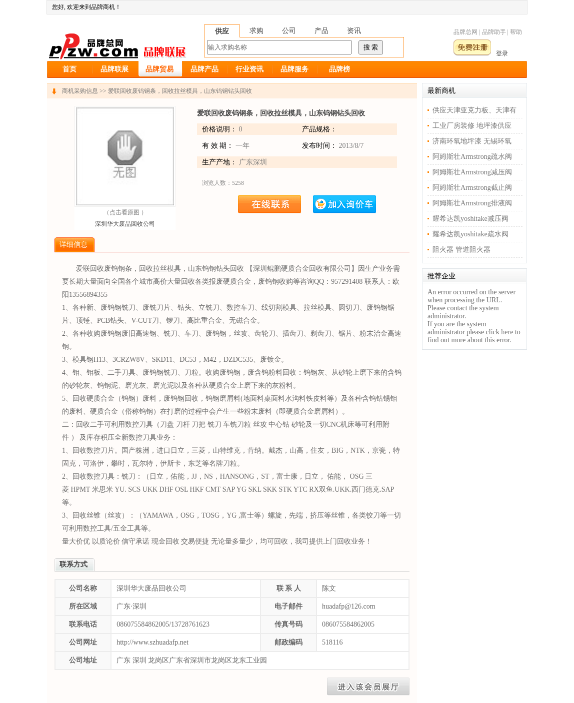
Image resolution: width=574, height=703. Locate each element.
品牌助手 (494, 31)
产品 (321, 30)
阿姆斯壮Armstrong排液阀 (472, 203)
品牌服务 (294, 69)
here (507, 332)
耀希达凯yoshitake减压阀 (470, 218)
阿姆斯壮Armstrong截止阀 (472, 187)
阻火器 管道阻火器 (461, 249)
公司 (289, 30)
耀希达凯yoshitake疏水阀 (470, 234)
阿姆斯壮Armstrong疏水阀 (472, 156)
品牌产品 (204, 69)
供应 (222, 31)
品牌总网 (466, 31)
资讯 (354, 30)
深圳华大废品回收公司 (125, 223)
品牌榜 (339, 69)
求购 (257, 30)
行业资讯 (250, 69)
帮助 (516, 31)
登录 (502, 53)
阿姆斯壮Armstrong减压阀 (472, 172)
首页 (69, 69)
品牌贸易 (160, 69)
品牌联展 (114, 69)
